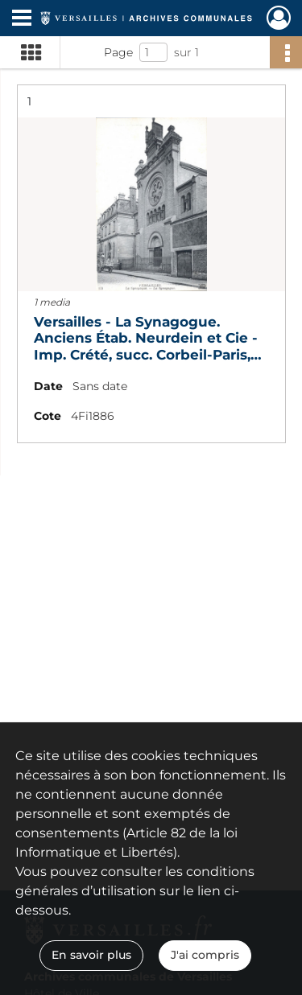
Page (118, 52)
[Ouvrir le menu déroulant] (21, 19)
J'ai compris (205, 955)
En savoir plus (91, 955)
